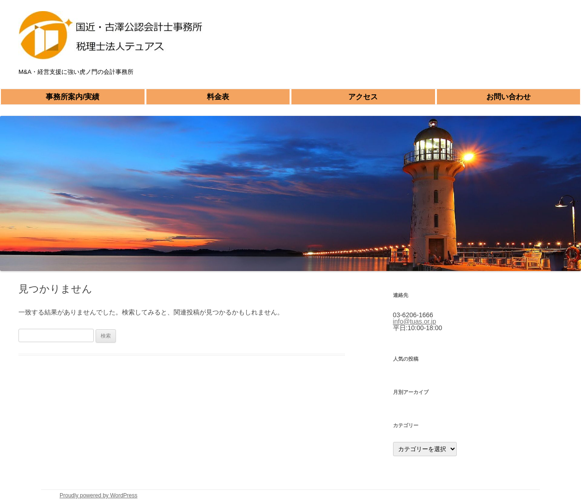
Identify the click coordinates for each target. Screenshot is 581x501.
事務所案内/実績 (72, 97)
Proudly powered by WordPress (99, 495)
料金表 (218, 97)
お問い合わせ (508, 97)
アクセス (363, 97)
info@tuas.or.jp (414, 321)
